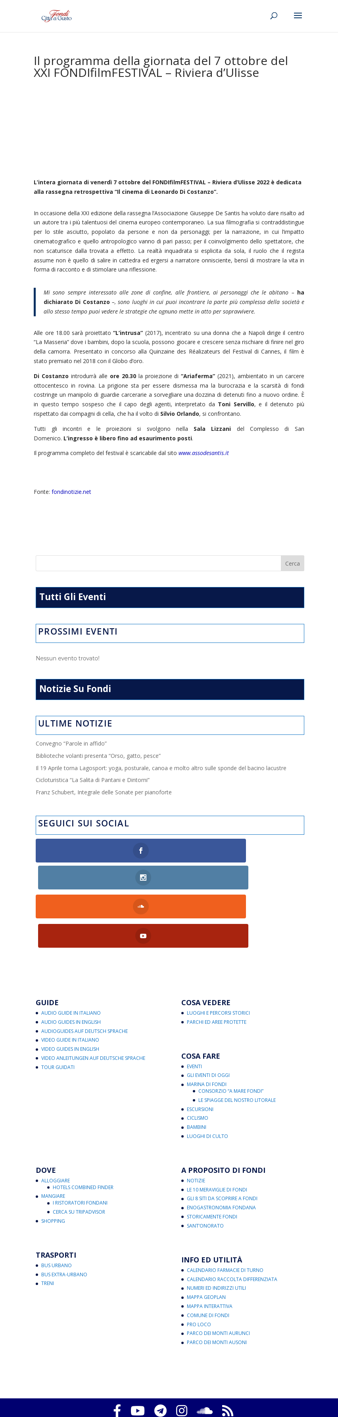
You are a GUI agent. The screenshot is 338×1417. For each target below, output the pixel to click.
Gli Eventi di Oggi (208, 1019)
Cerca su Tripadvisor (79, 1156)
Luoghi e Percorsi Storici (218, 957)
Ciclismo (197, 1062)
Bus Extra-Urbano (64, 1218)
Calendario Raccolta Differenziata (232, 1223)
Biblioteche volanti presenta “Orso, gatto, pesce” (98, 755)
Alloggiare (55, 1124)
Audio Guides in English (71, 965)
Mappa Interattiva (209, 1250)
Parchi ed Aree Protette (216, 965)
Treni (47, 1227)
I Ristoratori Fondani (80, 1147)
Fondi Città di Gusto (167, 1368)
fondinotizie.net (71, 491)
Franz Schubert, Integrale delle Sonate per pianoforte (104, 792)
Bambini (196, 1071)
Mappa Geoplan (206, 1241)
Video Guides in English (70, 993)
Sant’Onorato (205, 1169)
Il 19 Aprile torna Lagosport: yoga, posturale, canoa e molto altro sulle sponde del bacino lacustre (161, 768)
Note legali (198, 1387)
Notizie (196, 1124)
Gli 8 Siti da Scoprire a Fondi (222, 1142)
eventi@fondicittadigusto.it (261, 1406)
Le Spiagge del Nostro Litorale (237, 1043)
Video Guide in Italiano (70, 984)
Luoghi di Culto (207, 1080)
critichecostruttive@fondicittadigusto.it (200, 1396)
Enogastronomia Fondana (221, 1151)
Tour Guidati (58, 1011)
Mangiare (53, 1140)
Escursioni (200, 1053)
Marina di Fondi (207, 1028)
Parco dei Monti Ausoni (217, 1286)
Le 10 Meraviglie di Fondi (217, 1133)
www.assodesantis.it (204, 453)
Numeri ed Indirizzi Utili (216, 1232)
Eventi (194, 1010)
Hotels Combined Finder (83, 1131)
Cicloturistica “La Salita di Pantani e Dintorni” (93, 780)
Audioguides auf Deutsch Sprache (84, 974)
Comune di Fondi (208, 1259)
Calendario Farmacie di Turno (225, 1213)
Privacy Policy (105, 1378)
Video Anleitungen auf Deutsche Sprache (93, 1002)
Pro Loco (199, 1268)
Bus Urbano (56, 1209)
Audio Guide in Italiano (71, 957)
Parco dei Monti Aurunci (218, 1277)
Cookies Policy (147, 1378)
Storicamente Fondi (212, 1160)
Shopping (53, 1165)
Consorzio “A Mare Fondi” (230, 1035)
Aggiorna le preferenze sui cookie (211, 1378)
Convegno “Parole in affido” (71, 743)
